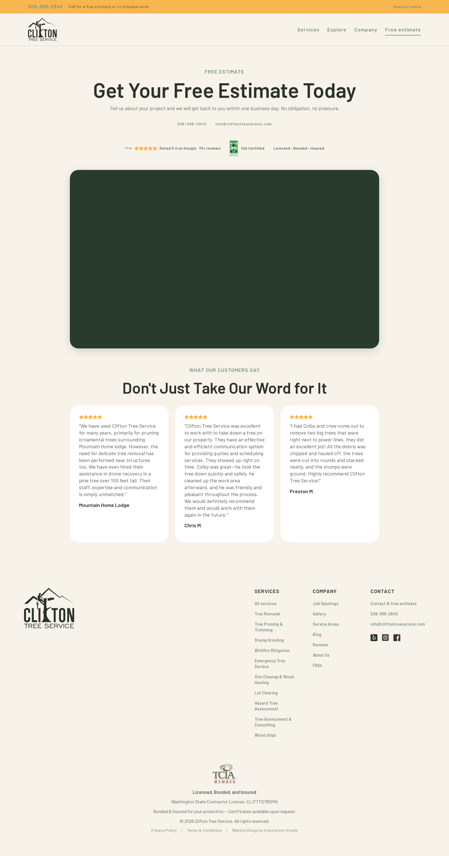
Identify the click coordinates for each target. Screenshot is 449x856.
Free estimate (403, 29)
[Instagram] (385, 637)
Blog (317, 634)
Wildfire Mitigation (272, 650)
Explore (336, 29)
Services (308, 29)
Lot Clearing (266, 692)
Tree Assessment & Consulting (273, 722)
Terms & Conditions (204, 830)
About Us (321, 655)
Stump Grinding (269, 640)
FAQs (317, 665)
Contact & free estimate (394, 603)
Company (365, 29)
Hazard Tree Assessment (266, 706)
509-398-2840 (191, 123)
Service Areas (326, 624)
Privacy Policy (164, 830)
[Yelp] (374, 637)
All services (266, 603)
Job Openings (325, 603)
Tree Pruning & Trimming (269, 627)
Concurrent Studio (281, 830)
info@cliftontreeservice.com (243, 123)
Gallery (319, 613)
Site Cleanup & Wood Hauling (274, 679)
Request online (407, 6)
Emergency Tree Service (270, 663)
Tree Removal (267, 613)
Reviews (320, 644)
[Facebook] (396, 637)
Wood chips (265, 735)
